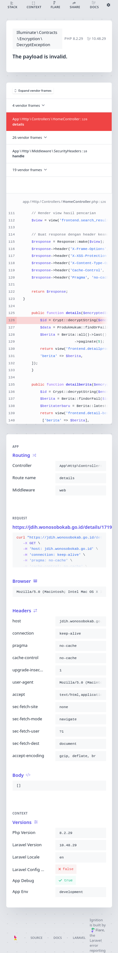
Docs (57, 938)
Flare (97, 930)
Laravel (79, 938)
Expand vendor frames (33, 91)
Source (36, 938)
